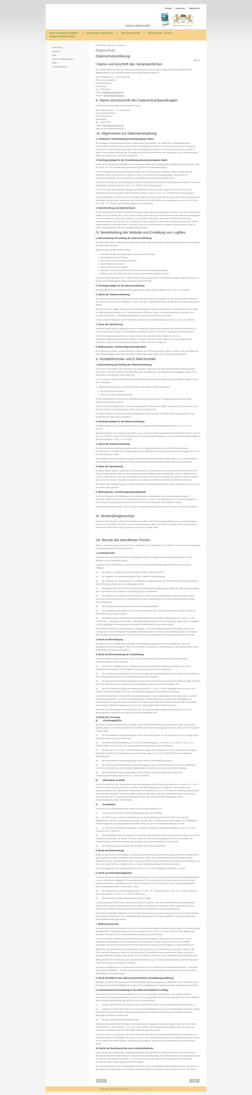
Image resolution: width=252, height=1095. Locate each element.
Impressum (180, 8)
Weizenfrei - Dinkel (160, 33)
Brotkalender (130, 33)
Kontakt (168, 8)
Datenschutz (194, 8)
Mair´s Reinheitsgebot (64, 33)
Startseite (110, 45)
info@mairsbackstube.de (112, 92)
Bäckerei (56, 51)
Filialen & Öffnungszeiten (63, 59)
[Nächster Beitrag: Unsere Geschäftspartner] (194, 1081)
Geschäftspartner (59, 67)
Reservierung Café (62, 36)
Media (149, 1089)
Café (54, 55)
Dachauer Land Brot (100, 33)
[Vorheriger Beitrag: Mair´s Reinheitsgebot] (101, 1081)
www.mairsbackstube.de (114, 95)
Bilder (54, 63)
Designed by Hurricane (138, 1089)
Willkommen (57, 47)
